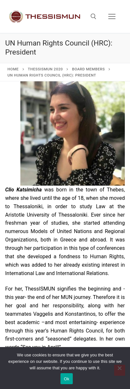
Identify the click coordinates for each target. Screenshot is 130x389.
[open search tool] (93, 16)
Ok (66, 378)
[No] (119, 370)
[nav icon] (112, 16)
